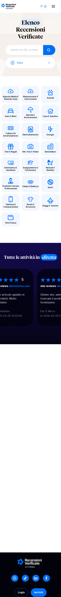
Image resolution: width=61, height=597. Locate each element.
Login (21, 592)
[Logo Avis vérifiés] (8, 6)
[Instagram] (14, 578)
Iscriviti (38, 592)
